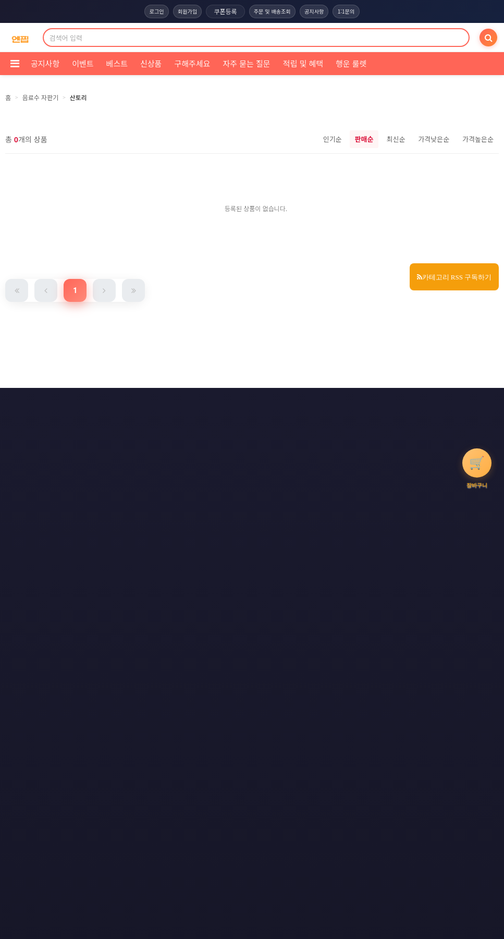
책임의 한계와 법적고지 (176, 423)
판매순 (364, 139)
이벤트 (82, 63)
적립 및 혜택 (303, 63)
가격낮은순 (433, 139)
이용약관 (177, 403)
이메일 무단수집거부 (312, 403)
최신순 (395, 139)
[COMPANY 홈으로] (20, 37)
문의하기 (243, 423)
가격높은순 (478, 139)
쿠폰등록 (222, 11)
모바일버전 (305, 442)
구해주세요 (192, 63)
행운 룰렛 (351, 63)
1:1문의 (354, 11)
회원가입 (183, 11)
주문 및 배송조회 (272, 11)
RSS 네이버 (250, 442)
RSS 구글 (196, 442)
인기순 (332, 139)
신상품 (151, 63)
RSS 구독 (344, 423)
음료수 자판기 (40, 97)
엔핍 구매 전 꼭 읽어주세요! (351, 591)
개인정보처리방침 (238, 403)
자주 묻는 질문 (246, 63)
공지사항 (318, 11)
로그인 (148, 11)
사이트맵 (293, 423)
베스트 (117, 63)
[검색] (488, 37)
